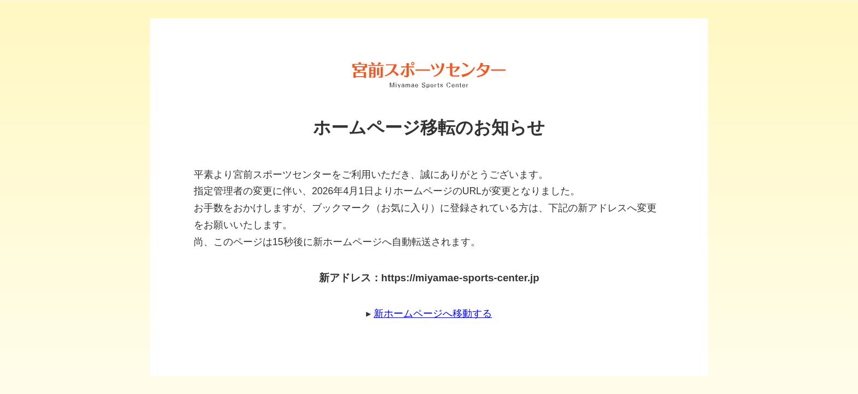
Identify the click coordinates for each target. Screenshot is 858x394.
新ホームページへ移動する (433, 313)
